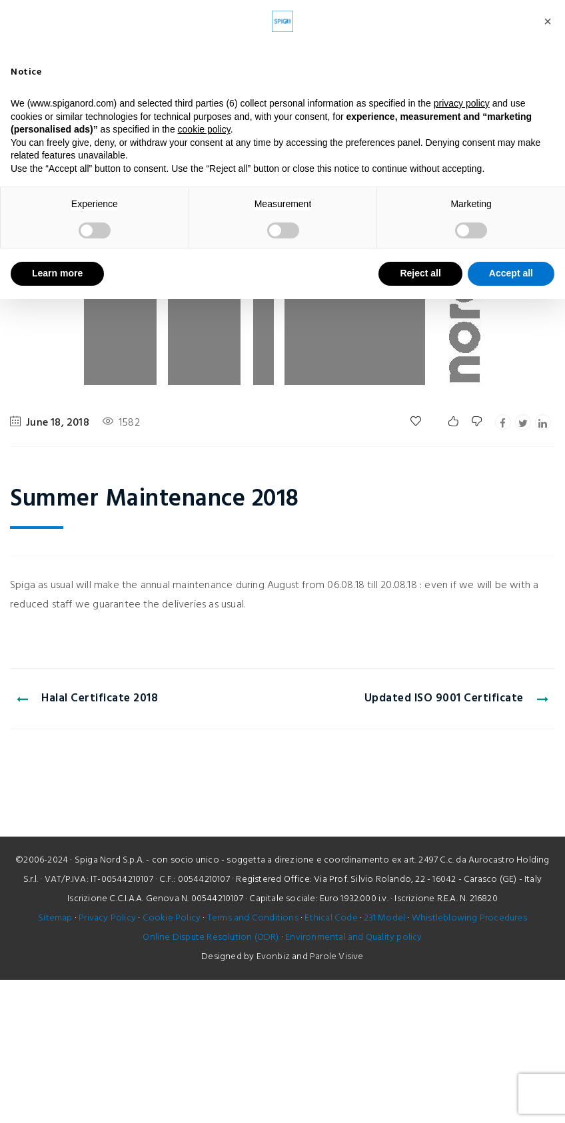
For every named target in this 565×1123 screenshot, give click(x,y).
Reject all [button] (420, 273)
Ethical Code (330, 918)
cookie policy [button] (204, 129)
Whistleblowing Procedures (469, 918)
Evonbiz (273, 956)
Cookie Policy (172, 918)
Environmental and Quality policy (353, 937)
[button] (547, 21)
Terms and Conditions (252, 918)
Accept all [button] (511, 273)
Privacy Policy (107, 918)
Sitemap (55, 918)
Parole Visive (337, 956)
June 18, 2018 (57, 423)
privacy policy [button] (462, 103)
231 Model (384, 918)
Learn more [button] (57, 273)
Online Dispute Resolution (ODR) (211, 937)
